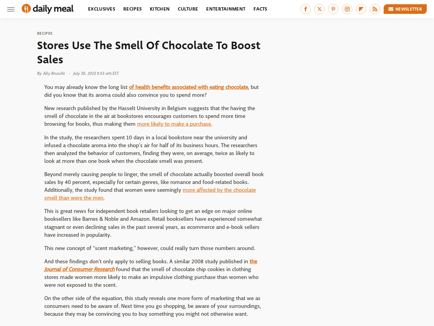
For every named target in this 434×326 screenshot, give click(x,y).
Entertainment (225, 8)
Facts (260, 8)
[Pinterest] (333, 9)
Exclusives (101, 8)
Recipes (132, 8)
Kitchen (160, 8)
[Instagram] (347, 9)
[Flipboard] (361, 9)
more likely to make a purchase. (174, 124)
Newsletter (405, 9)
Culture (188, 8)
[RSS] (375, 9)
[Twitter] (319, 9)
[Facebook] (305, 9)
